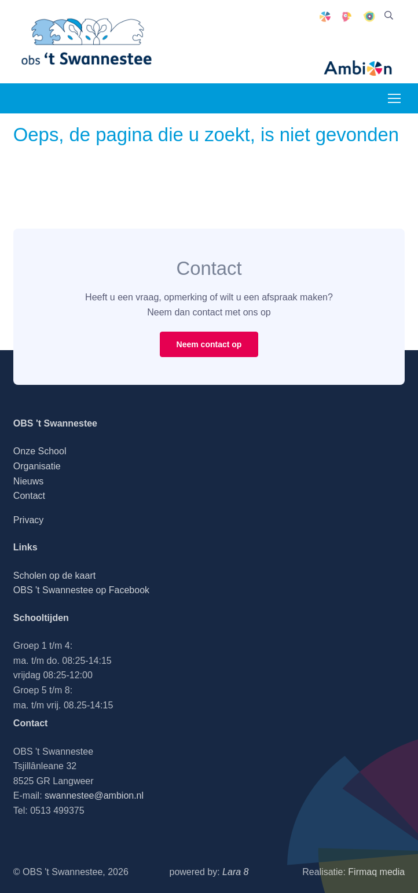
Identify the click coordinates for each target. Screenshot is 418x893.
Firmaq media (376, 872)
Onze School (40, 451)
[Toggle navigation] (393, 98)
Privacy (28, 520)
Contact (29, 496)
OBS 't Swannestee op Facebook (81, 590)
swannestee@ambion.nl (94, 795)
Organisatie (37, 466)
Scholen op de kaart (54, 575)
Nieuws (28, 481)
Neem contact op (209, 344)
